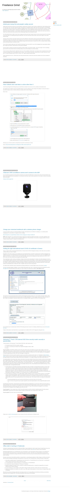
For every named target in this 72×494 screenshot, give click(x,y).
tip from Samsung (12, 414)
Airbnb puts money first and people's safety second (18, 24)
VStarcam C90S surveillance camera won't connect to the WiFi (21, 172)
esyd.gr (45, 265)
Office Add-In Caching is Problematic (14, 446)
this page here (5, 268)
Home (25, 480)
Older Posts (49, 480)
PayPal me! (6, 10)
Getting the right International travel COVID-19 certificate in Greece (22, 248)
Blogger (49, 491)
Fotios (3, 10)
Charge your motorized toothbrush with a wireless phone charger (22, 229)
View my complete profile (57, 25)
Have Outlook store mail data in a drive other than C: (18, 84)
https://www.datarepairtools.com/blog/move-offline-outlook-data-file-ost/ (18, 144)
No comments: (14, 59)
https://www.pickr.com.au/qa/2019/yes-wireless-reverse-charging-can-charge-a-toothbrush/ (19, 234)
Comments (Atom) (10, 482)
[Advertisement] (27, 72)
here (43, 329)
